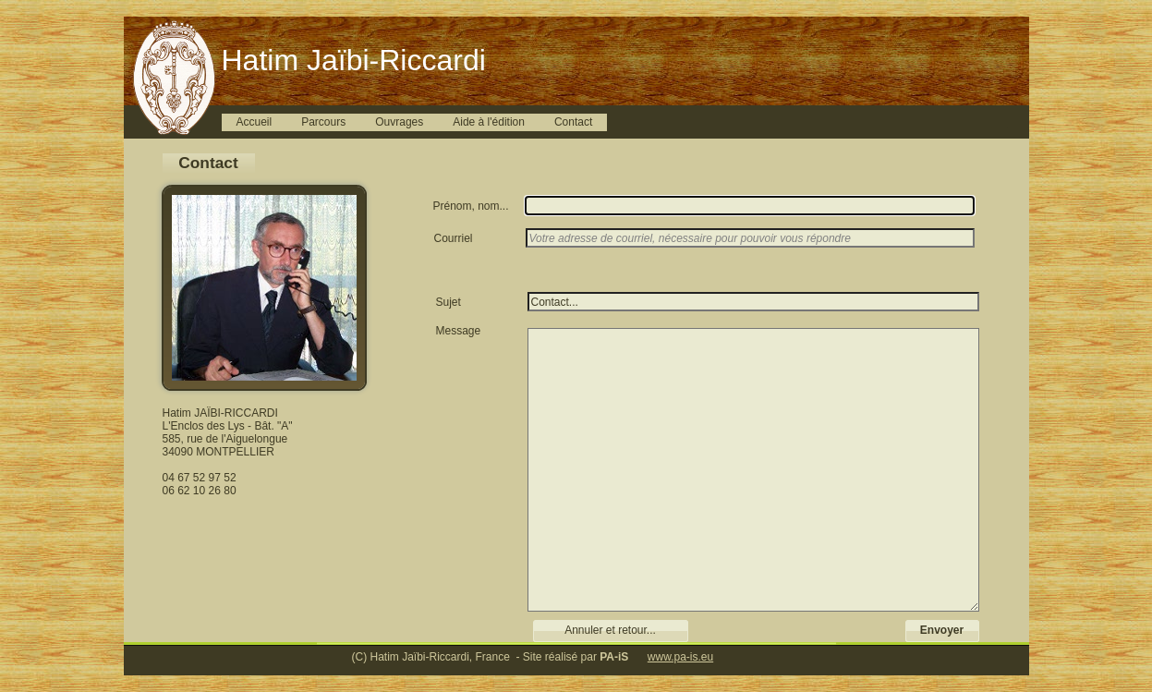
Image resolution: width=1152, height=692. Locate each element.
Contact (573, 121)
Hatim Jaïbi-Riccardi (354, 60)
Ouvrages (399, 121)
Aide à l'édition (489, 121)
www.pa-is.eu (680, 656)
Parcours (323, 121)
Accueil (254, 121)
